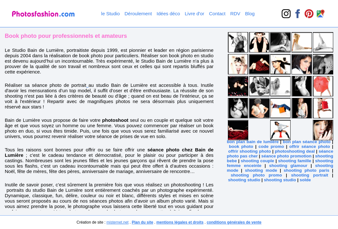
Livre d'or (194, 13)
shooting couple (257, 160)
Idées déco (168, 13)
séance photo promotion (286, 156)
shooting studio (244, 179)
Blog (250, 13)
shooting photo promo (256, 175)
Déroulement (138, 13)
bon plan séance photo (307, 141)
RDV (235, 13)
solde (305, 179)
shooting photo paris (306, 170)
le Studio (110, 13)
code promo (271, 146)
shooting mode (261, 170)
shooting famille (294, 160)
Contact (217, 13)
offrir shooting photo (249, 151)
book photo (241, 146)
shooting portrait (309, 175)
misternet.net (118, 222)
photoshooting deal (295, 151)
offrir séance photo (309, 146)
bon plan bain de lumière (253, 141)
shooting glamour (288, 165)
